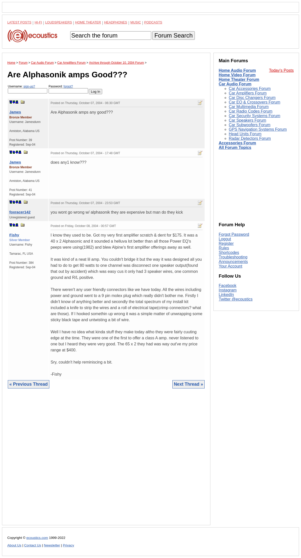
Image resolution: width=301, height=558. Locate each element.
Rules (224, 248)
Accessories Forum (237, 143)
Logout (225, 239)
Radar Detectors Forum (250, 138)
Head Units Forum (245, 134)
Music (135, 22)
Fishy (14, 235)
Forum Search (173, 35)
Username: (27, 89)
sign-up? (29, 86)
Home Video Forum (237, 75)
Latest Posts (19, 22)
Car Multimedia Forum (249, 107)
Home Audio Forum (237, 70)
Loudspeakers (58, 22)
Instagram (228, 290)
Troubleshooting (233, 257)
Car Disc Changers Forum (252, 97)
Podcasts (153, 22)
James (15, 112)
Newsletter (52, 545)
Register (226, 243)
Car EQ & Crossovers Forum (254, 102)
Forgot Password (234, 234)
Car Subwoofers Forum (249, 125)
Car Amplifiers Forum (248, 93)
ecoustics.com (37, 538)
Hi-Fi (38, 22)
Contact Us (32, 545)
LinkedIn (226, 294)
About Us (14, 545)
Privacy (68, 545)
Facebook (227, 285)
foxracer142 (19, 212)
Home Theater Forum (239, 79)
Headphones (115, 22)
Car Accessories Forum (250, 88)
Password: (68, 89)
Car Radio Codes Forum (250, 111)
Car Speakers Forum (247, 120)
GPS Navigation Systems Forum (258, 129)
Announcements (233, 261)
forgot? (68, 86)
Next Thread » (188, 384)
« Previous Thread (28, 384)
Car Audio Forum (235, 84)
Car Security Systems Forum (254, 116)
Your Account (230, 266)
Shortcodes (229, 252)
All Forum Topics (235, 147)
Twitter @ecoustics (236, 299)
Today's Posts (281, 70)
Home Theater (88, 22)
